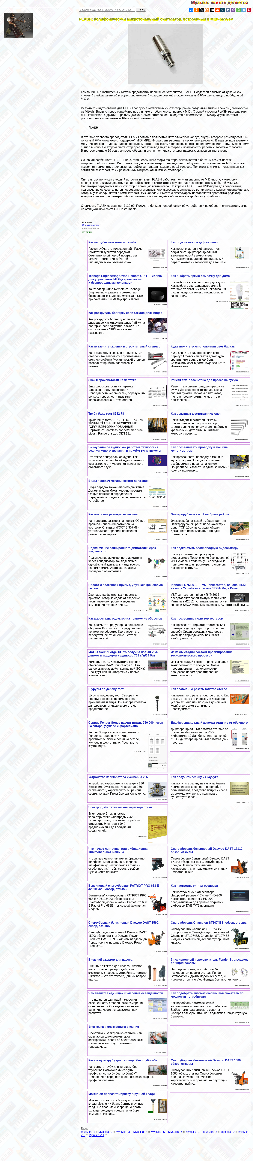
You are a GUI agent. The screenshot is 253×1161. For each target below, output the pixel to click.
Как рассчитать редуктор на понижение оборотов (125, 618)
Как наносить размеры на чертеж (113, 514)
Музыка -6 (175, 1131)
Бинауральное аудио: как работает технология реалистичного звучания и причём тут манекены (124, 449)
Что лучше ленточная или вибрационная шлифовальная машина (118, 850)
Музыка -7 (193, 1131)
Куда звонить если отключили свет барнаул (203, 346)
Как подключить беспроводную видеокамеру (204, 548)
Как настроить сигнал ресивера (194, 885)
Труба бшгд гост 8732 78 (106, 413)
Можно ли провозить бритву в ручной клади (121, 1094)
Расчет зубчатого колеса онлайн (112, 242)
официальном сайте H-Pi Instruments (110, 209)
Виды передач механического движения (118, 480)
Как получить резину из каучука (194, 777)
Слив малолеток (90, 225)
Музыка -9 (227, 1131)
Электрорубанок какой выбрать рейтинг (201, 514)
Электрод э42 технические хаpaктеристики (120, 807)
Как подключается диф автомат (194, 242)
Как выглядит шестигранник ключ (196, 413)
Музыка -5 (158, 1131)
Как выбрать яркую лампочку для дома (200, 275)
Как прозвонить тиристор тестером (197, 618)
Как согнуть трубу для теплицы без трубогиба (122, 1060)
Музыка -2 (105, 1131)
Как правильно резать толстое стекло (199, 689)
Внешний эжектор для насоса (110, 959)
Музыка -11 (96, 1135)
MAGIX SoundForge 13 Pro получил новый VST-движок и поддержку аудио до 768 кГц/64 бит (123, 653)
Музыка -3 (123, 1131)
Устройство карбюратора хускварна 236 (118, 777)
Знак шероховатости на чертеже (112, 380)
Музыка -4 (140, 1131)
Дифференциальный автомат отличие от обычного (209, 722)
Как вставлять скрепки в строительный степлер (124, 346)
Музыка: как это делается (222, 2)
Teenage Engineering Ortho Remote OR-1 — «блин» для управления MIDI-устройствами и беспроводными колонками (125, 279)
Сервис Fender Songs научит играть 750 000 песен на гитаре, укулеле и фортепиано (125, 724)
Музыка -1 (88, 1131)
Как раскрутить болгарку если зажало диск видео (125, 312)
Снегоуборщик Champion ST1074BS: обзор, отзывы (209, 922)
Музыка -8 (210, 1131)
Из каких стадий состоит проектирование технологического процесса (201, 653)
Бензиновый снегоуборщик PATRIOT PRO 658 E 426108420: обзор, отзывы (123, 887)
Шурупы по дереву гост (106, 689)
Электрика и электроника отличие (113, 1026)
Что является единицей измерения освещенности (125, 993)
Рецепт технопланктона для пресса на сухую (204, 380)
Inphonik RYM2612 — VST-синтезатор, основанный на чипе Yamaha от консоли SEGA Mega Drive (208, 586)
